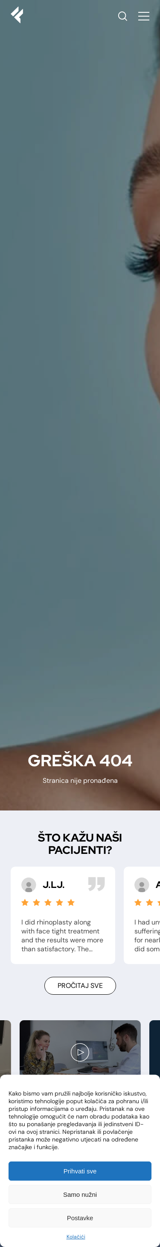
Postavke (80, 1217)
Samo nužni (80, 1194)
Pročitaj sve (80, 985)
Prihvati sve (80, 1171)
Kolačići (76, 1236)
